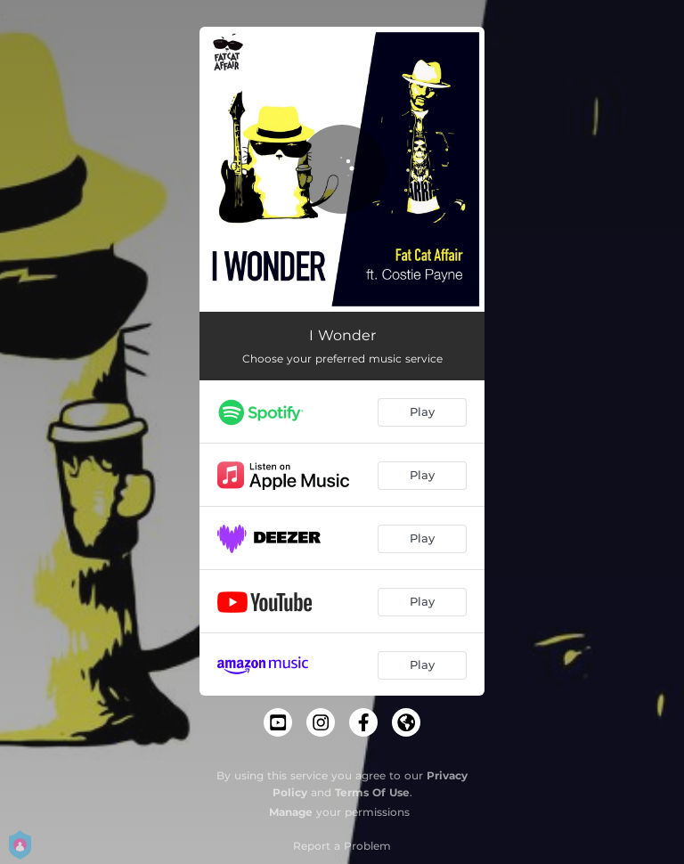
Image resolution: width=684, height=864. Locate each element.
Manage (291, 812)
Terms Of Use (372, 792)
